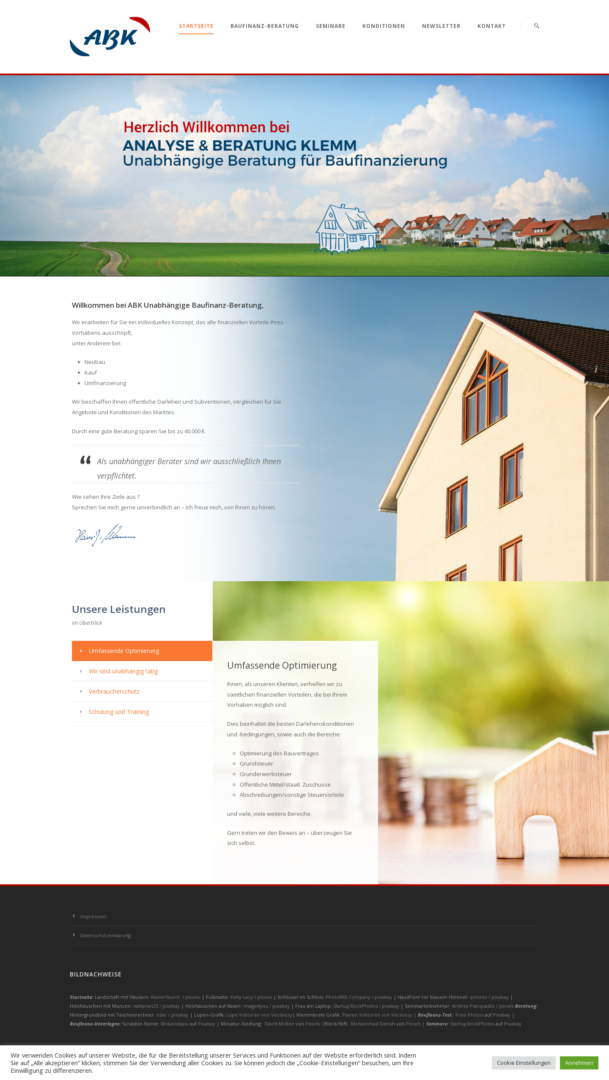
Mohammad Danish (373, 1023)
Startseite (196, 26)
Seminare (331, 26)
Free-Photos (469, 1015)
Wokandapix (174, 1023)
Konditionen (383, 26)
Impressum (93, 916)
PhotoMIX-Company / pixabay (359, 997)
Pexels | (416, 1023)
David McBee (279, 1023)
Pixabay (206, 1023)
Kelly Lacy (242, 997)
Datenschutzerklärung (105, 935)
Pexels (312, 1023)
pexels (265, 997)
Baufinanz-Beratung (264, 26)
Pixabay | (504, 1015)
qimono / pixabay (489, 997)
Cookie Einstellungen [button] (524, 1062)
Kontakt (491, 26)
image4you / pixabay (267, 1006)
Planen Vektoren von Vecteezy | (380, 1015)
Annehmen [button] (579, 1062)
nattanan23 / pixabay (157, 1006)
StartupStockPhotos (472, 1023)
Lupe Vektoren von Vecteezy (259, 1015)
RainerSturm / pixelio (175, 997)
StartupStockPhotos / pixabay (367, 1006)
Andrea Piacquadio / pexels (483, 1006)
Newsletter (441, 26)
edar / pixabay (173, 1015)
